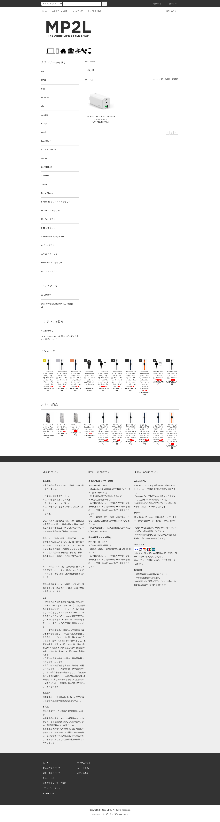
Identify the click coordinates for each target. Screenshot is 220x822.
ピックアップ (76, 11)
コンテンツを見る (93, 11)
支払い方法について (51, 768)
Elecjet (93, 61)
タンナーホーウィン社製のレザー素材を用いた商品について (60, 337)
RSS (45, 793)
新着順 (175, 79)
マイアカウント (84, 763)
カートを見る (83, 768)
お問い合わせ (169, 11)
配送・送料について (51, 773)
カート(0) (171, 4)
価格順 (167, 79)
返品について (48, 778)
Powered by (110, 814)
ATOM (51, 793)
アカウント (155, 4)
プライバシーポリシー (52, 788)
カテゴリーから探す (58, 11)
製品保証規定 (47, 330)
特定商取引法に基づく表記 (54, 783)
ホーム (44, 11)
